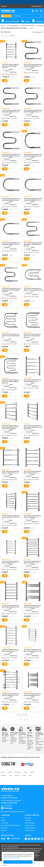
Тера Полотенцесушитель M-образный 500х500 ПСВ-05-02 (11, 111)
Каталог (3, 25)
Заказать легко (29, 825)
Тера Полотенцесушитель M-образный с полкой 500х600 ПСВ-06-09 (11, 290)
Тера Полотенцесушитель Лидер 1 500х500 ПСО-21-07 (10, 472)
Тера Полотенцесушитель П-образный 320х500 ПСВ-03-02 (11, 243)
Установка (28, 820)
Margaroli (3, 775)
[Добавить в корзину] (5, 80)
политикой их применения (11, 858)
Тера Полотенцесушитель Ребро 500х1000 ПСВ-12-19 (10, 650)
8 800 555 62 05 (9, 803)
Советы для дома (30, 828)
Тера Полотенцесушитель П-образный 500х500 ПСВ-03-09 (11, 199)
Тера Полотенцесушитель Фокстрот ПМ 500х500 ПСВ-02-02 (11, 336)
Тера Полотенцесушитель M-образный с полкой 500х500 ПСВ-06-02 (33, 244)
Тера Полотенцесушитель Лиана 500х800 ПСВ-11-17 (32, 562)
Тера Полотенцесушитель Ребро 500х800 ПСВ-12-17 (10, 562)
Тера (30, 775)
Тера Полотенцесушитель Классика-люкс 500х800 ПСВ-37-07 (10, 66)
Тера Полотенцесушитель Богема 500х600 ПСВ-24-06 (32, 606)
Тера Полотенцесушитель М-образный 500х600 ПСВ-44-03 (11, 155)
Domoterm (18, 772)
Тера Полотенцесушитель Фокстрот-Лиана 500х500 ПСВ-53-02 (32, 336)
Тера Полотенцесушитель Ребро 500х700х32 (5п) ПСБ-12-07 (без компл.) (33, 427)
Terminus (17, 775)
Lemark (32, 772)
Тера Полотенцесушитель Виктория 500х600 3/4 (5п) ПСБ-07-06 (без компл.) (10, 427)
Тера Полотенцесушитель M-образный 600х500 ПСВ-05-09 (33, 111)
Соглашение (4, 823)
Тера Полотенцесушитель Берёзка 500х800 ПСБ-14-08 (10, 694)
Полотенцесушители (12, 25)
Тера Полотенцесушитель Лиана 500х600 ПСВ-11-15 (32, 516)
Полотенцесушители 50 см (27, 25)
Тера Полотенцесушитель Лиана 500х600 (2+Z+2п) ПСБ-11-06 (11, 517)
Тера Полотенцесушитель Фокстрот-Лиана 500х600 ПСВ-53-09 (10, 381)
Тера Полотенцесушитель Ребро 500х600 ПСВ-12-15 (32, 380)
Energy (25, 772)
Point (10, 775)
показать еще (22, 715)
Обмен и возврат (30, 823)
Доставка (28, 818)
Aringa (2, 772)
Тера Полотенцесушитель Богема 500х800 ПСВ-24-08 (32, 694)
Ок (18, 862)
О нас (2, 818)
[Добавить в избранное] (10, 80)
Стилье (24, 775)
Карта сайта (4, 828)
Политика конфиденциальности (10, 825)
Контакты (4, 830)
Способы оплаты (30, 830)
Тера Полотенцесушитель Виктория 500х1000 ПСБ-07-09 (32, 650)
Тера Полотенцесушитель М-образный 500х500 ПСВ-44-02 (33, 65)
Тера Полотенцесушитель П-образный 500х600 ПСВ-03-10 (33, 199)
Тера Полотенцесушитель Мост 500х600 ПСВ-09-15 (32, 472)
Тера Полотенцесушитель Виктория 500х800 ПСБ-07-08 (10, 606)
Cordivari (9, 772)
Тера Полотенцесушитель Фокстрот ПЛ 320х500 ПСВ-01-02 (33, 289)
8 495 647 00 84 (9, 798)
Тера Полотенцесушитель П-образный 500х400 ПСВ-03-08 (33, 155)
